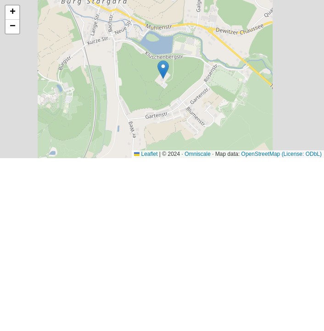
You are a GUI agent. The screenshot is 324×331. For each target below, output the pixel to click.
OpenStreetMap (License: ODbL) (281, 154)
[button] (163, 69)
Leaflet (145, 154)
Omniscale (197, 154)
